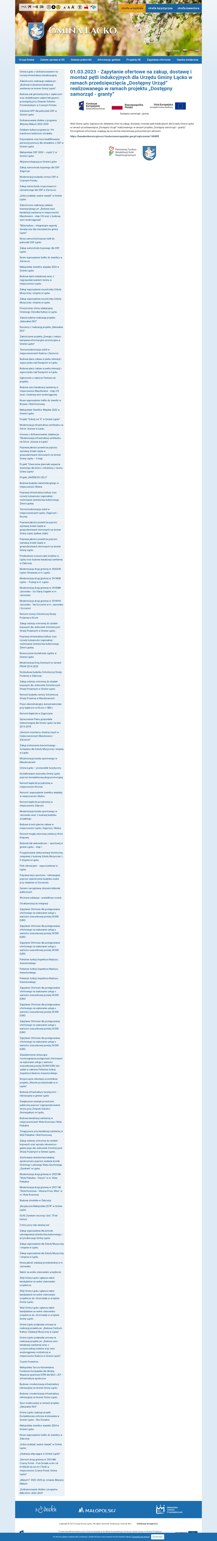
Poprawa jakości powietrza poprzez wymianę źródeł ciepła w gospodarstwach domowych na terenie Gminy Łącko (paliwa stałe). (40, 527)
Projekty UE (134, 59)
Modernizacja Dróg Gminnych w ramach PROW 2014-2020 (40, 664)
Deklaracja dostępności (147, 1523)
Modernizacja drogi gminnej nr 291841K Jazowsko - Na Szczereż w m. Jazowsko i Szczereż (41, 604)
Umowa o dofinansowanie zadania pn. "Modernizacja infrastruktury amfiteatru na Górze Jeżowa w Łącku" (40, 437)
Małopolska (108, 1508)
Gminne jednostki (81, 59)
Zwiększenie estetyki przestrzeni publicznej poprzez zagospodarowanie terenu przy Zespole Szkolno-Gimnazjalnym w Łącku (40, 1106)
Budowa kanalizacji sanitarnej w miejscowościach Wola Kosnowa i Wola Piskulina (41, 1121)
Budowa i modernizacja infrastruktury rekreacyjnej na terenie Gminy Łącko (39, 1385)
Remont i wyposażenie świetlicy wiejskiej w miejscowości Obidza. (41, 793)
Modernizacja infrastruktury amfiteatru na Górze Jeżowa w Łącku (41, 426)
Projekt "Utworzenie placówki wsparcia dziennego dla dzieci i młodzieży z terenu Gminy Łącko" (41, 467)
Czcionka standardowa (69, 7)
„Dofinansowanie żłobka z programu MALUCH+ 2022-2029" (39, 1490)
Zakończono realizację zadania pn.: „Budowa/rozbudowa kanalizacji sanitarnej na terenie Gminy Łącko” (38, 84)
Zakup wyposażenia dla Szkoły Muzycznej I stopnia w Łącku (42, 1245)
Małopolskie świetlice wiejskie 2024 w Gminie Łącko (39, 1426)
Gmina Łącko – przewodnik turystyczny (40, 767)
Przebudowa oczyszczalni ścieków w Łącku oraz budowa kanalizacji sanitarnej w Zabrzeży (41, 559)
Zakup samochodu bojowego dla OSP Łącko (39, 249)
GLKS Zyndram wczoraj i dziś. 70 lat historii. (38, 1217)
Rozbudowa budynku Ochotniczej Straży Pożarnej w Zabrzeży (41, 673)
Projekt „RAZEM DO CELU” (33, 476)
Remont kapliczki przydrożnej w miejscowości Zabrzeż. (36, 803)
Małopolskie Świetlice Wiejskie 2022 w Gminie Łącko (40, 411)
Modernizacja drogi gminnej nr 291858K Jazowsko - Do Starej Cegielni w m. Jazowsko (40, 591)
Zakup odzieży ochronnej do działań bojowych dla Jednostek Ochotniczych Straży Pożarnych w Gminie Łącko (40, 626)
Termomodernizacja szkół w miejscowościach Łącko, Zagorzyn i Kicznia (38, 512)
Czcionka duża (73, 7)
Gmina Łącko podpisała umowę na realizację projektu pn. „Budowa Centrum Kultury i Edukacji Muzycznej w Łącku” (41, 1327)
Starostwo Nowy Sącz (49, 1509)
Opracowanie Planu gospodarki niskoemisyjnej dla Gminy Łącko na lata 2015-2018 (40, 722)
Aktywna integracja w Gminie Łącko (38, 161)
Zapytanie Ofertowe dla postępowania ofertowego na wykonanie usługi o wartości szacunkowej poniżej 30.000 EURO (40, 914)
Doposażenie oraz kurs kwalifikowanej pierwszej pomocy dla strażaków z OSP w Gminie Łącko (42, 142)
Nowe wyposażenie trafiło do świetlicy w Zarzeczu (41, 258)
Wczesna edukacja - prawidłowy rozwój (40, 897)
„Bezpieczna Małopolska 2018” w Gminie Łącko (41, 1207)
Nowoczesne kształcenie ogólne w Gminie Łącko (38, 654)
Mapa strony (173, 50)
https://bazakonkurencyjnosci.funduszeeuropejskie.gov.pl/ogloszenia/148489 (114, 135)
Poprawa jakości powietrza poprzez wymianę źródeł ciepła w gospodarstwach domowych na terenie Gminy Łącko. (40, 544)
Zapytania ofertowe (159, 59)
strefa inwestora (188, 8)
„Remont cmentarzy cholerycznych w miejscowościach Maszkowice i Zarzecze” (39, 735)
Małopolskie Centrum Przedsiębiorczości (165, 1509)
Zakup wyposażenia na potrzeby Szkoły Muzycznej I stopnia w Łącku (40, 290)
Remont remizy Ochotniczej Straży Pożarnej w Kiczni (38, 615)
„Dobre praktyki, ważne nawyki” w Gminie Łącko (41, 197)
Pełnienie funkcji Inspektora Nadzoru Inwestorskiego (39, 960)
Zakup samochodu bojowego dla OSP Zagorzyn (39, 168)
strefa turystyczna (160, 8)
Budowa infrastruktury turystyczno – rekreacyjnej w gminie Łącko (39, 1093)
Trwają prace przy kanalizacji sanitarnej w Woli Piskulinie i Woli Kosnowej (41, 1132)
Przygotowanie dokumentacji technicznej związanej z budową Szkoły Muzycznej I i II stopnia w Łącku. (41, 856)
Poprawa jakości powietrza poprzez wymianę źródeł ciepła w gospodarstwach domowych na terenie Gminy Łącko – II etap (40, 452)
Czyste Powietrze (29, 1361)
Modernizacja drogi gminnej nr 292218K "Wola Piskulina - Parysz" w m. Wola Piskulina (40, 1177)
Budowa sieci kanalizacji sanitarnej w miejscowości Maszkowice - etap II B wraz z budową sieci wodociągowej (39, 390)
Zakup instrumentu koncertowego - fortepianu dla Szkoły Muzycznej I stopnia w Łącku (42, 748)
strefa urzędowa (132, 8)
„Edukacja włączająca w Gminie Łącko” (40, 1453)
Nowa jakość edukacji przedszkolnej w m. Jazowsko (41, 1264)
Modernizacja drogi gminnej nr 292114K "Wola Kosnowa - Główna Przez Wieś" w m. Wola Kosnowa (41, 1190)
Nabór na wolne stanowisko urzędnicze (40, 1271)
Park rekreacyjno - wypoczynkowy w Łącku (39, 867)
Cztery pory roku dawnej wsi (34, 1224)
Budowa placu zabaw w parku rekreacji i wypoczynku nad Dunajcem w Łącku (40, 360)
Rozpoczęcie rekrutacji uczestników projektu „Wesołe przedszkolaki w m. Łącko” (39, 1082)
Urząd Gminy (26, 59)
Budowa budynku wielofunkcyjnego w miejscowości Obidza (39, 484)
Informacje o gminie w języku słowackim (185, 51)
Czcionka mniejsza (65, 7)
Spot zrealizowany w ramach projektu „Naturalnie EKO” (39, 1404)
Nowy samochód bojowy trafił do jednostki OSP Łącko (37, 240)
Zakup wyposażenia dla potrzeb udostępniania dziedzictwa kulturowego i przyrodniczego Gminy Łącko (41, 1234)
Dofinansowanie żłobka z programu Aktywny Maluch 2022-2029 (38, 121)
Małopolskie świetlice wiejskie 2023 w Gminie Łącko (39, 268)
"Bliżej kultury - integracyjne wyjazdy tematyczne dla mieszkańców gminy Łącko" (39, 229)
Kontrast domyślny (49, 7)
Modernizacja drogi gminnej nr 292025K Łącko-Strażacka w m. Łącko (40, 570)
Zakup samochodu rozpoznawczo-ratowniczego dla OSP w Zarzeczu (38, 187)
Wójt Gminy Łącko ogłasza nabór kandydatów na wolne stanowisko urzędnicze (37, 1281)
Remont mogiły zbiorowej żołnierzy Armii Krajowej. (41, 835)
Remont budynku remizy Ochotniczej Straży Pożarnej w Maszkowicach (39, 696)
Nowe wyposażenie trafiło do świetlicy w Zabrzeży (41, 1436)
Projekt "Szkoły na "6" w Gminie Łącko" (40, 418)
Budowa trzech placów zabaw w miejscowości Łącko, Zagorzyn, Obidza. (40, 825)
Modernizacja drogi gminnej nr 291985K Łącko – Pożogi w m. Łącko (40, 579)
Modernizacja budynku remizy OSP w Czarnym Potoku (39, 178)
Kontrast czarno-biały (54, 7)
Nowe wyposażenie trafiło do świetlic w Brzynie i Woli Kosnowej (40, 401)
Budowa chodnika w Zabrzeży (35, 1199)
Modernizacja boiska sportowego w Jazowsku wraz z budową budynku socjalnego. (38, 814)
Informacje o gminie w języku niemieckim (191, 51)
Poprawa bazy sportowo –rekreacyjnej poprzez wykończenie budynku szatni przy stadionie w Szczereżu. (40, 878)
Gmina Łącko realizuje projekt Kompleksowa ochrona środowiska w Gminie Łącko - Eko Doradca (39, 1415)
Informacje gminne (109, 59)
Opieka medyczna (187, 59)
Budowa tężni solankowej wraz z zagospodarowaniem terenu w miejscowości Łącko (37, 279)
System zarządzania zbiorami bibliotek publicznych (40, 889)
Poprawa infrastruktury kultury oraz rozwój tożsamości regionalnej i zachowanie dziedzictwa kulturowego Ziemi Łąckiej (39, 497)
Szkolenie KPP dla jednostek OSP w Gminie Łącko (38, 112)
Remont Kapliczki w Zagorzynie (36, 712)
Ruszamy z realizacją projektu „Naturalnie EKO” (41, 328)
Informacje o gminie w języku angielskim (197, 51)
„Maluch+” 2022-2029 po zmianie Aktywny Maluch (42, 1481)
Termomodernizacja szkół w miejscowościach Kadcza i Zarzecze (39, 351)
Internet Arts (125, 1523)
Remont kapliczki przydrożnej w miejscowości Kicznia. (36, 784)
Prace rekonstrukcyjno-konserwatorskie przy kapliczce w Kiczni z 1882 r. (41, 705)
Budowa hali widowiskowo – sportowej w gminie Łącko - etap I (41, 844)
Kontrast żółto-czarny (58, 7)
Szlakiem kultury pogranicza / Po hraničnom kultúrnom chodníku (37, 131)
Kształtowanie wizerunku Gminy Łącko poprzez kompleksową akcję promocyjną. (41, 775)
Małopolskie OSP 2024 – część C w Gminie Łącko (38, 153)
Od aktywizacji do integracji (34, 902)
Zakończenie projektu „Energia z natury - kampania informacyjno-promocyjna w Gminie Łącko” (41, 339)
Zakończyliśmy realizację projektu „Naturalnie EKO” (37, 319)
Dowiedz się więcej (141, 1537)
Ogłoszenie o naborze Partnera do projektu (38, 379)
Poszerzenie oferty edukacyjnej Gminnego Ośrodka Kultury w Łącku (38, 309)
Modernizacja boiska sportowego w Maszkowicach (38, 759)
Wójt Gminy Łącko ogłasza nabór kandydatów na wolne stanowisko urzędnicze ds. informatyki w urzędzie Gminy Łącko (39, 1296)
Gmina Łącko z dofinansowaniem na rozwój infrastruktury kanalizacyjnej (39, 73)
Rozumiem (158, 1537)
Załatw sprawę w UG (52, 59)
